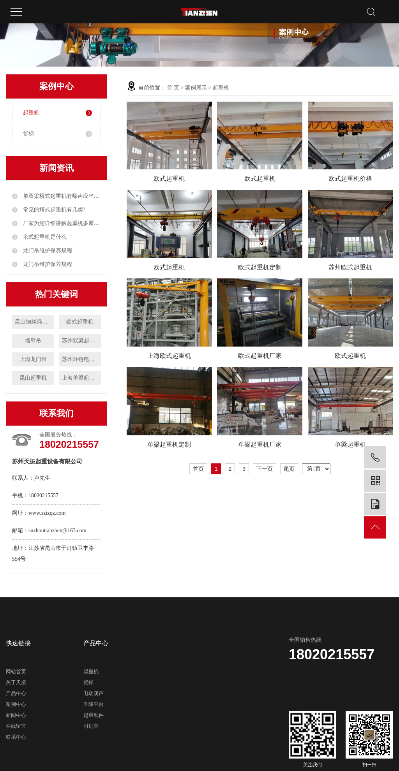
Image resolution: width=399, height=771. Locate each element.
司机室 (91, 726)
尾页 (289, 469)
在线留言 (16, 726)
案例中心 (16, 704)
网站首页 (16, 671)
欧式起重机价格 (350, 178)
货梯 (28, 134)
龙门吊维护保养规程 (46, 250)
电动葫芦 (93, 693)
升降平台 (93, 704)
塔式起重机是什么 (44, 237)
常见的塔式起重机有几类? (53, 210)
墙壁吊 (33, 340)
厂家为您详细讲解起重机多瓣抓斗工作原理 (61, 223)
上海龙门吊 (33, 359)
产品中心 (16, 693)
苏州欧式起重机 (350, 267)
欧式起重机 (80, 322)
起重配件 (93, 715)
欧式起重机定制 (260, 267)
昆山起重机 (33, 378)
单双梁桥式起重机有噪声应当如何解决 (61, 196)
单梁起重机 (350, 444)
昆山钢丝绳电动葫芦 (34, 322)
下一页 (264, 469)
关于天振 (16, 682)
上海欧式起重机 (169, 355)
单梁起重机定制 (169, 444)
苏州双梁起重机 (81, 340)
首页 (198, 469)
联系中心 (16, 737)
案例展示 (196, 88)
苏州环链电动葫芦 (81, 359)
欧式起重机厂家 (260, 355)
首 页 (173, 88)
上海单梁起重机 (81, 378)
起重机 (31, 113)
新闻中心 (16, 715)
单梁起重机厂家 (260, 444)
